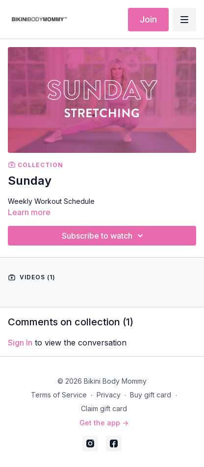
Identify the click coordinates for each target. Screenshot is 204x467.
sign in (20, 342)
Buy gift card (150, 395)
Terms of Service (59, 395)
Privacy (109, 395)
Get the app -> (103, 422)
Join (148, 19)
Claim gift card (104, 408)
